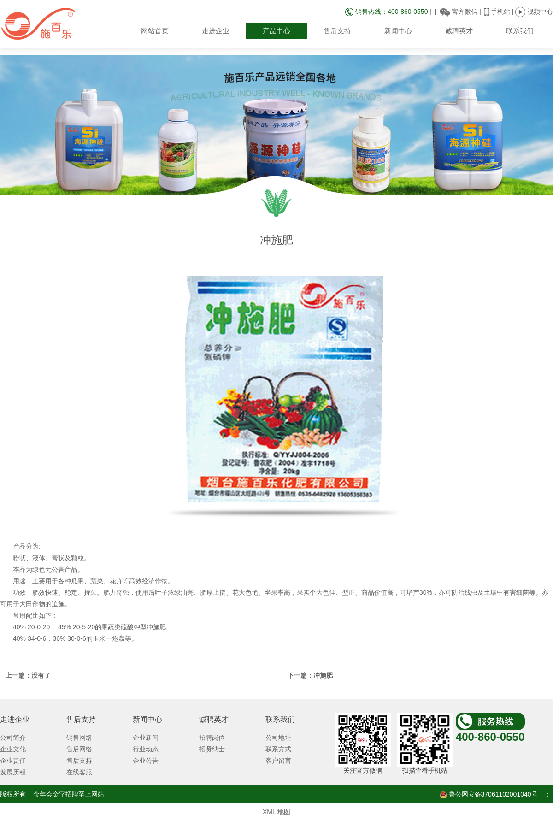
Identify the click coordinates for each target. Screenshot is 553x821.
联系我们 (520, 31)
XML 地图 (276, 811)
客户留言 (278, 760)
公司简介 (13, 737)
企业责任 (13, 760)
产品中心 (276, 31)
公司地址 (278, 737)
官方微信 (464, 11)
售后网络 (79, 749)
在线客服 (79, 772)
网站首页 (155, 31)
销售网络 (79, 737)
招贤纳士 (212, 749)
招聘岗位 (212, 737)
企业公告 (146, 760)
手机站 (500, 11)
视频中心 (534, 11)
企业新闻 (146, 737)
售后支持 (337, 31)
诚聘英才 (459, 31)
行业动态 (146, 749)
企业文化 (13, 749)
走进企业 (215, 31)
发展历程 (13, 772)
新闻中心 (398, 31)
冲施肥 (323, 675)
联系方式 (278, 749)
